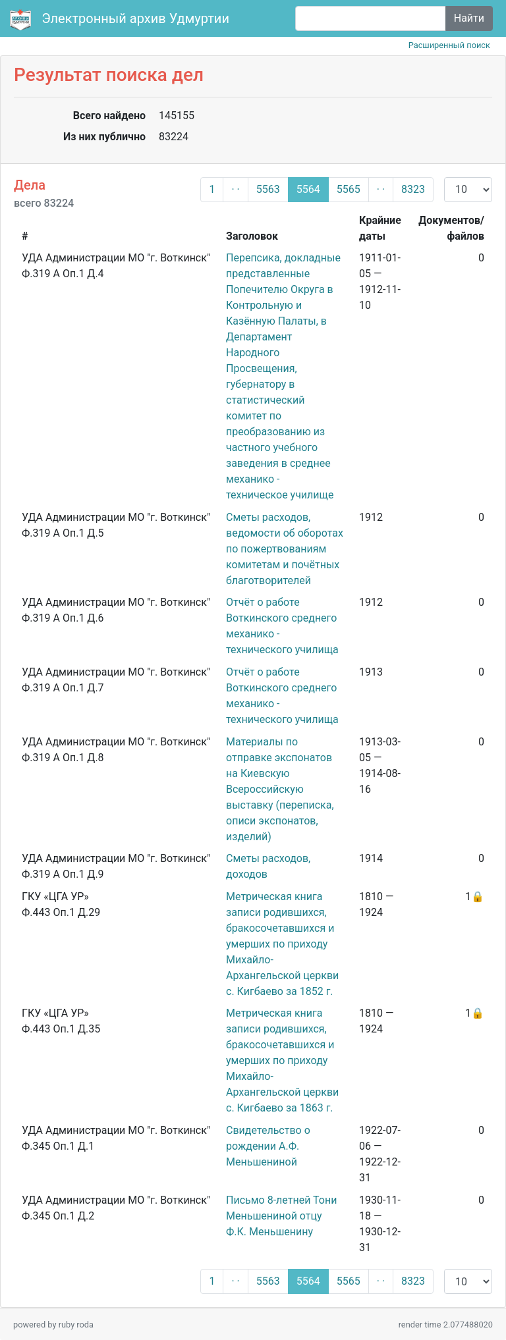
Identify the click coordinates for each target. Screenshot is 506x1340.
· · (235, 189)
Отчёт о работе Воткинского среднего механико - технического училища (282, 626)
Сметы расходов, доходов (268, 866)
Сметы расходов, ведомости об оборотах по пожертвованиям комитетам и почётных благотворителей (284, 549)
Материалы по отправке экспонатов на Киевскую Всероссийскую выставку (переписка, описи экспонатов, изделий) (280, 789)
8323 (413, 189)
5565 (348, 189)
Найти (469, 18)
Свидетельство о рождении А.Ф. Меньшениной (268, 1146)
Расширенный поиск (449, 45)
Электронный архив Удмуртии (121, 19)
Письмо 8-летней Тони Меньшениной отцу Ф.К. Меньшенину (281, 1216)
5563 (268, 189)
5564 (308, 189)
